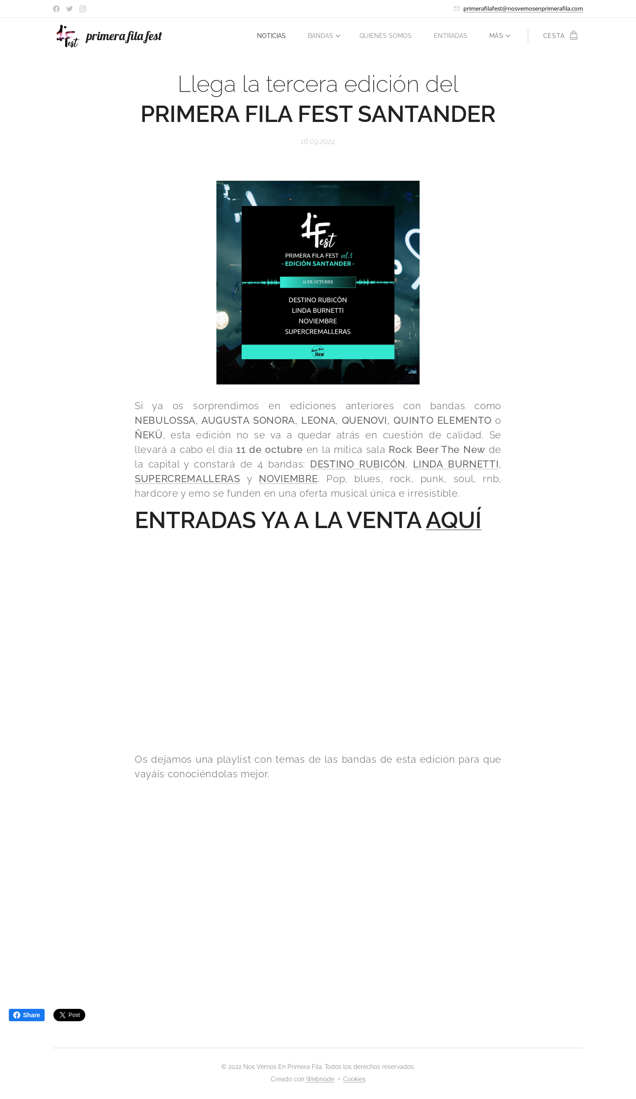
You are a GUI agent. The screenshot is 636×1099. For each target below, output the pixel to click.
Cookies (354, 1079)
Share (26, 1015)
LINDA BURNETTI (456, 464)
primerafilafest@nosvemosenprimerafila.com (523, 8)
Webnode (320, 1079)
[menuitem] (266, 36)
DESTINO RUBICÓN (357, 464)
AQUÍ (453, 519)
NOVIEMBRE (288, 478)
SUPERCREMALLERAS (187, 478)
